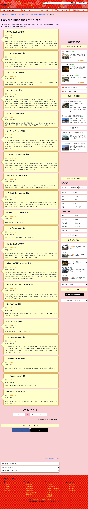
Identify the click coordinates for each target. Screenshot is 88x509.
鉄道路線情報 (29, 486)
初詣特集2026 (6, 5)
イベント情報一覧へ (73, 128)
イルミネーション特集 (53, 490)
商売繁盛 (64, 223)
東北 (61, 4)
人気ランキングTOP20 (69, 87)
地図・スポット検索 (10, 490)
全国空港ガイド (30, 494)
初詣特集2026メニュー (9, 10)
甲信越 (65, 4)
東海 (72, 4)
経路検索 (6, 486)
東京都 (64, 187)
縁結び (77, 219)
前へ (19, 414)
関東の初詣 (14, 14)
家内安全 (64, 230)
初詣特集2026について (73, 300)
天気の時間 (72, 486)
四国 (78, 4)
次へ (41, 414)
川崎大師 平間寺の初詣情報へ (10, 464)
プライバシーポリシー (52, 499)
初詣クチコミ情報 (61, 10)
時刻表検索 (7, 484)
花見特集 (49, 484)
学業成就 (64, 219)
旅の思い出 (72, 490)
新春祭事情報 (43, 10)
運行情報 (6, 488)
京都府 (81, 187)
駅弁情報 (71, 488)
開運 (63, 215)
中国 (75, 4)
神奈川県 (73, 187)
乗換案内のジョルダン (39, 499)
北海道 (58, 4)
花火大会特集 (51, 486)
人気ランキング (26, 10)
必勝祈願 (64, 226)
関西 (54, 4)
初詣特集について (78, 10)
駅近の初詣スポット (73, 235)
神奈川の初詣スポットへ (8, 467)
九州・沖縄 (83, 4)
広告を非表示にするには (51, 458)
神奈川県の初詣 (23, 14)
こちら (11, 26)
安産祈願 (77, 230)
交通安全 (77, 223)
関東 (51, 4)
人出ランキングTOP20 (69, 91)
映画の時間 (72, 484)
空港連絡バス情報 (31, 492)
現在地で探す (81, 3)
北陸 (69, 4)
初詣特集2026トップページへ (10, 470)
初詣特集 (49, 494)
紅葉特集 (49, 492)
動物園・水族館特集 (53, 488)
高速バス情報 (29, 490)
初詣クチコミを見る (67, 284)
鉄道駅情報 (29, 484)
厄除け (77, 215)
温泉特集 (49, 496)
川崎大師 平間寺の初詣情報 (37, 14)
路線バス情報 (29, 488)
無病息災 (77, 226)
